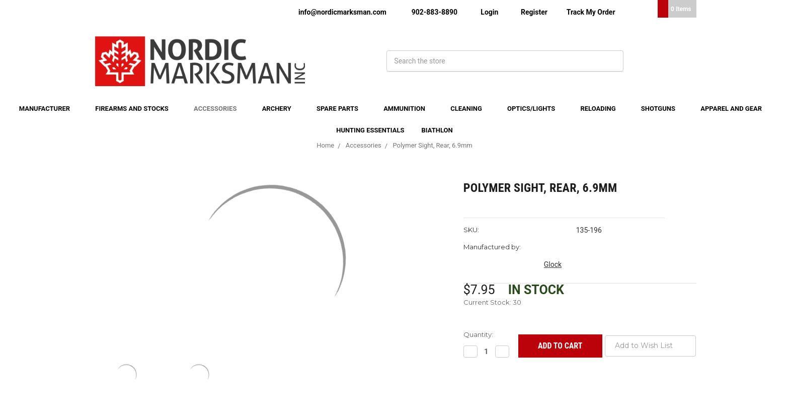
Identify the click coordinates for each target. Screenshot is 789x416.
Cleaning (470, 108)
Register (534, 12)
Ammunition (408, 108)
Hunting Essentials (370, 130)
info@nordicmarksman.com (342, 12)
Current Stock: (492, 302)
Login (489, 12)
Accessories (219, 108)
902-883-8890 (434, 12)
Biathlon (437, 130)
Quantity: (478, 334)
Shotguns (662, 108)
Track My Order (591, 12)
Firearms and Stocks (136, 108)
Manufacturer (48, 108)
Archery (280, 108)
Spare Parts (341, 108)
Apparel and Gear (735, 108)
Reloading (601, 108)
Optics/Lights (535, 108)
